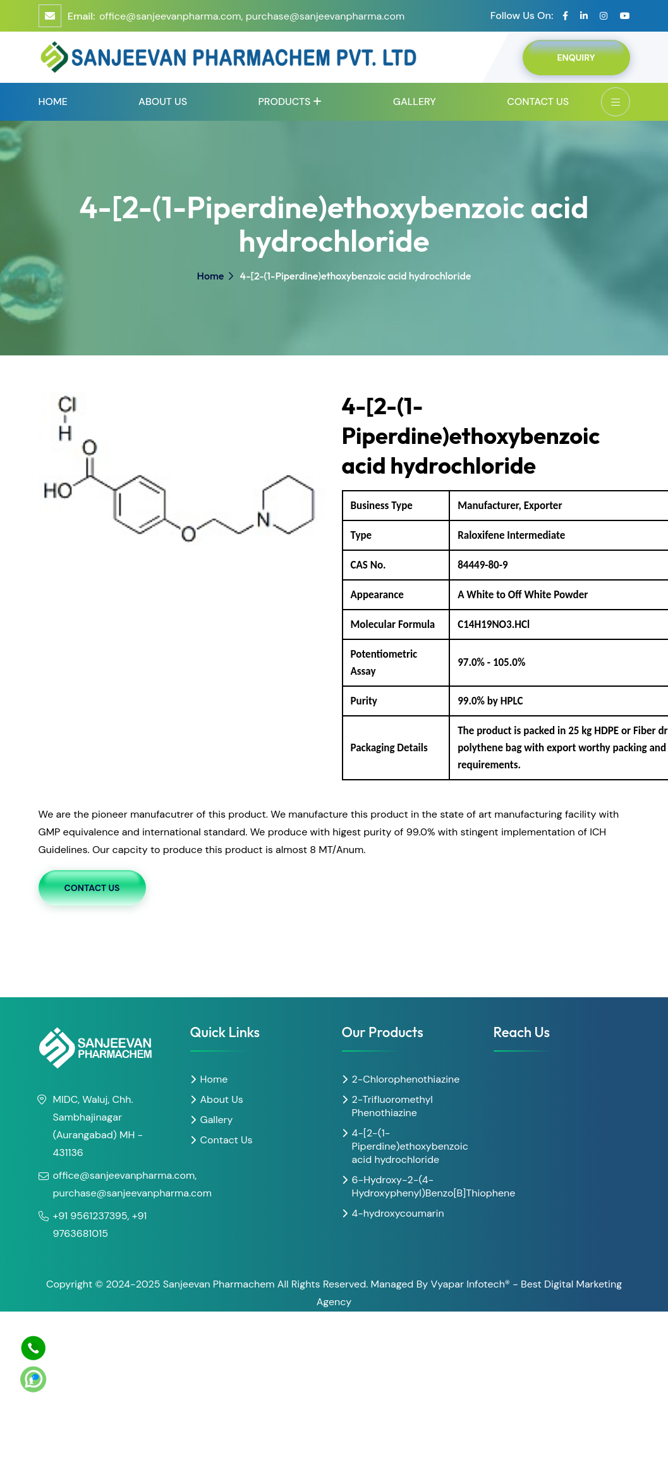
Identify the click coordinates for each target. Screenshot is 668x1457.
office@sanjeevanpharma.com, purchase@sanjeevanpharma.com (251, 16)
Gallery (414, 101)
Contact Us (538, 101)
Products (284, 101)
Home (53, 101)
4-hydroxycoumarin (398, 1213)
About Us (162, 101)
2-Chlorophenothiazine (406, 1079)
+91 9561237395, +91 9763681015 (100, 1224)
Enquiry (576, 57)
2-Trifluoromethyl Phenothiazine (392, 1106)
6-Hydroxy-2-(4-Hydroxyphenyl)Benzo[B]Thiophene (415, 1186)
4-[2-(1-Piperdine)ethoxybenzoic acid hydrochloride (410, 1146)
